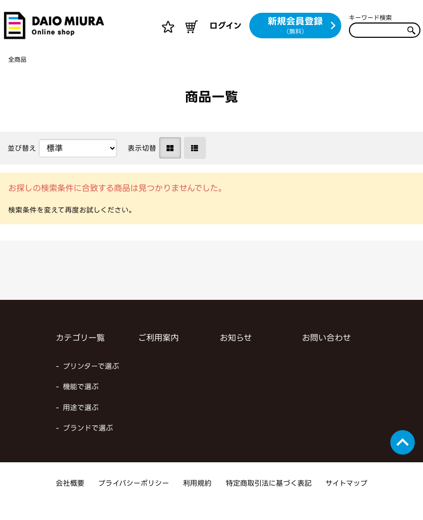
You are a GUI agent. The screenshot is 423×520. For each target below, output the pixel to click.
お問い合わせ (326, 354)
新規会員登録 (302, 26)
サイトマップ (346, 499)
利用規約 (197, 499)
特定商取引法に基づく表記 (269, 499)
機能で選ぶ (81, 403)
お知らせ (236, 354)
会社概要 (70, 499)
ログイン (225, 25)
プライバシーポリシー (133, 499)
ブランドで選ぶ (88, 444)
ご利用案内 (158, 354)
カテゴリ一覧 (80, 354)
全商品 (19, 75)
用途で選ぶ (81, 424)
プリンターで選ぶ (91, 382)
